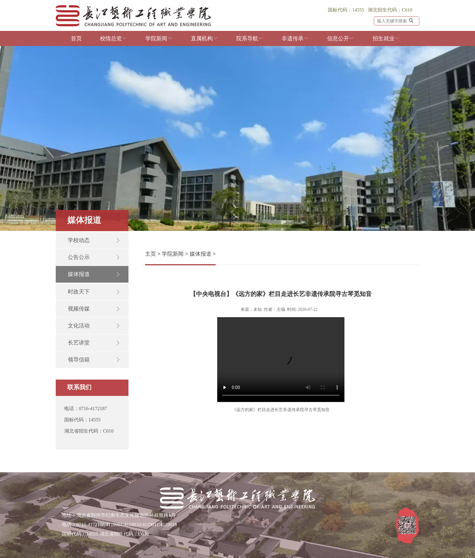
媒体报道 (200, 254)
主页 (150, 254)
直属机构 (204, 38)
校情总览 (113, 38)
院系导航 (250, 38)
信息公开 (340, 38)
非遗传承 (295, 38)
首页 (76, 38)
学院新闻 (159, 38)
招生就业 (386, 38)
